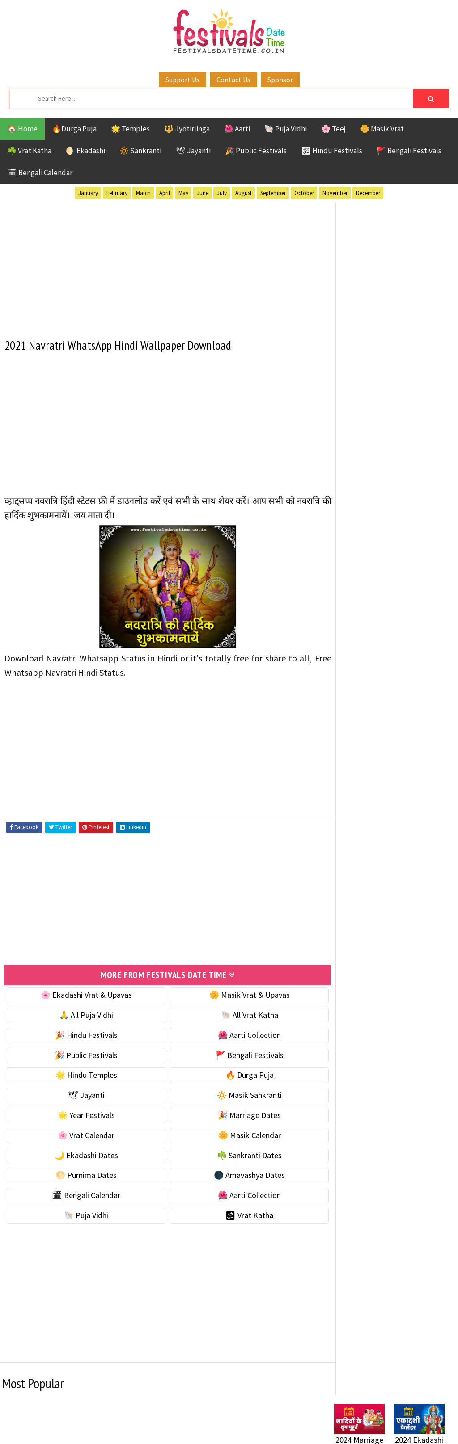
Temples (408, 895)
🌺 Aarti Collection (237, 1034)
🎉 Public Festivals (256, 151)
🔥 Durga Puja (238, 1074)
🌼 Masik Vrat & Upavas (238, 994)
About (340, 1115)
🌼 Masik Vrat (382, 129)
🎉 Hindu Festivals (82, 1034)
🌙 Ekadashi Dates (82, 1154)
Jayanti (412, 832)
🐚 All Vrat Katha (238, 1014)
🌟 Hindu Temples (82, 1074)
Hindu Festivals (361, 832)
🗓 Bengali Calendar (39, 173)
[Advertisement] (160, 264)
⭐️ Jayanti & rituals (365, 491)
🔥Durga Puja (74, 129)
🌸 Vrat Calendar (82, 1134)
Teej (374, 895)
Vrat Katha (353, 910)
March (143, 193)
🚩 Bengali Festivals (409, 151)
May (183, 193)
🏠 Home (22, 129)
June (202, 193)
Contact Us (233, 79)
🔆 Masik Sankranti (237, 1094)
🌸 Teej (333, 129)
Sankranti (351, 879)
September (273, 193)
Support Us (182, 79)
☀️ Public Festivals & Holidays (382, 529)
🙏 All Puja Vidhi (82, 1014)
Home (340, 1101)
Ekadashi (421, 816)
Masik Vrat (404, 848)
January (88, 193)
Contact (343, 1131)
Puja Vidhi (418, 863)
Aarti (407, 801)
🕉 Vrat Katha (238, 1214)
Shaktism (396, 879)
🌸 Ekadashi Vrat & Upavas (82, 994)
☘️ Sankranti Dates (237, 1154)
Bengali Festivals (364, 816)
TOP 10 (345, 895)
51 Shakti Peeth (360, 801)
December (368, 193)
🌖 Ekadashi (85, 151)
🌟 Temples (130, 129)
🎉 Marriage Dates (237, 1114)
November (335, 193)
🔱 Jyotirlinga (187, 129)
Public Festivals (362, 863)
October (304, 193)
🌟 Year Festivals (82, 1114)
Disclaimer (347, 1146)
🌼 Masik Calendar (238, 1134)
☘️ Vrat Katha (29, 151)
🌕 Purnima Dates (82, 1174)
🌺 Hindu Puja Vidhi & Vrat (376, 509)
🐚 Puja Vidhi (285, 129)
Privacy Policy (353, 1161)
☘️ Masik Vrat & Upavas (372, 472)
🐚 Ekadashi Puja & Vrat (373, 453)
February (116, 193)
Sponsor (280, 79)
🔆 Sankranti (140, 151)
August (243, 193)
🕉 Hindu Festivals (331, 151)
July (222, 193)
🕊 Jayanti (193, 151)
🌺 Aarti (237, 129)
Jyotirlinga (354, 848)
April (164, 193)
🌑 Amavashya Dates (237, 1174)
